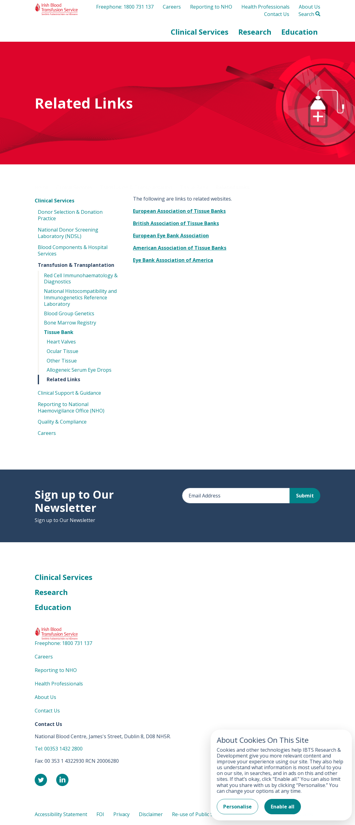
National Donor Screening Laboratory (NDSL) (68, 233)
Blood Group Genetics (69, 314)
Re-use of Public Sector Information (213, 815)
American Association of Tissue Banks (179, 249)
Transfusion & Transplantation (76, 266)
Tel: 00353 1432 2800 (59, 749)
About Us (309, 9)
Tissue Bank (58, 333)
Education (53, 608)
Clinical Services (54, 201)
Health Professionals (265, 9)
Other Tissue (62, 361)
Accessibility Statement (61, 815)
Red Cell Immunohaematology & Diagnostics (81, 279)
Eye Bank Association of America (173, 261)
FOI (100, 815)
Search (309, 17)
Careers (172, 9)
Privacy (121, 815)
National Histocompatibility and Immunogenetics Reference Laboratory (80, 299)
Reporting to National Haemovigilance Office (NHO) (71, 408)
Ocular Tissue (62, 352)
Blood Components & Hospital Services (72, 251)
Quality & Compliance (62, 423)
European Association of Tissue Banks (179, 212)
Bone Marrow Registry (70, 323)
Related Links (63, 380)
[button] (199, 35)
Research (51, 593)
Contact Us (276, 17)
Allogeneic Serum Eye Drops (79, 371)
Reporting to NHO (211, 9)
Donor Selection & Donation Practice (70, 216)
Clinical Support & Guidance (69, 394)
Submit (305, 496)
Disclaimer (151, 815)
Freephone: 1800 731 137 (125, 9)
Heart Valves (61, 343)
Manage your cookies (288, 815)
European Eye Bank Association (171, 236)
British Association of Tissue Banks (176, 224)
